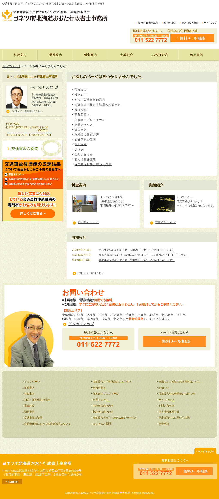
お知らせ (81, 144)
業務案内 (55, 54)
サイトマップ (166, 399)
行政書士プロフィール (90, 119)
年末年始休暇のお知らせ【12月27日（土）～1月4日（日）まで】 (137, 249)
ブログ (79, 149)
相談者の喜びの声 (103, 411)
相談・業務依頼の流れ (90, 99)
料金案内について (88, 222)
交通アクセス (84, 124)
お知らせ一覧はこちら (91, 273)
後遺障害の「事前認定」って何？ (112, 381)
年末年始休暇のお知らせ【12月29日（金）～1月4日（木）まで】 (137, 260)
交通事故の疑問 (85, 139)
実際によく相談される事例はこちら (179, 381)
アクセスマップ (81, 324)
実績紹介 (125, 54)
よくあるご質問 (102, 423)
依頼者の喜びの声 (160, 54)
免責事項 (164, 423)
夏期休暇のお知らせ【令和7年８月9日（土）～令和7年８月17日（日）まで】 (144, 255)
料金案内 (90, 54)
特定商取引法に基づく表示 (93, 164)
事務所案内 (82, 114)
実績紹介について (165, 222)
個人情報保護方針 (169, 411)
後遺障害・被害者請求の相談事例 (98, 104)
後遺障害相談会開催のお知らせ (177, 393)
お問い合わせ (84, 154)
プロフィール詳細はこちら (27, 111)
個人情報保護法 (85, 159)
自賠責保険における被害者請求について (47, 423)
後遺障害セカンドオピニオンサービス (115, 417)
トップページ (19, 54)
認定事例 (196, 54)
